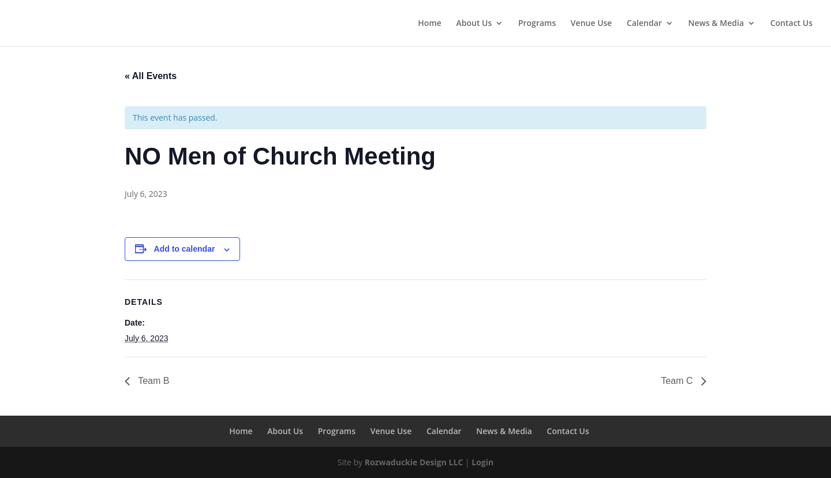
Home (429, 23)
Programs (537, 23)
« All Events (151, 76)
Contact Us (791, 23)
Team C (678, 381)
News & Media (716, 23)
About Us (474, 23)
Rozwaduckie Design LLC (414, 462)
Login (482, 462)
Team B (152, 381)
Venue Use (591, 23)
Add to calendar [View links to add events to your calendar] (184, 248)
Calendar (644, 23)
